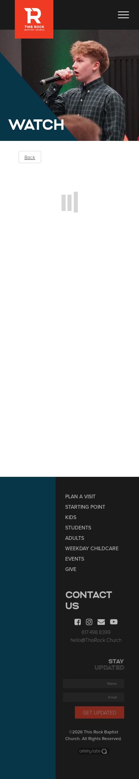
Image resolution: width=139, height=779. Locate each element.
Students (80, 528)
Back (29, 157)
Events (76, 559)
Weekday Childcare (93, 548)
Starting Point (87, 507)
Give (72, 569)
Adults (76, 538)
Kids (72, 517)
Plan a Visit (82, 497)
